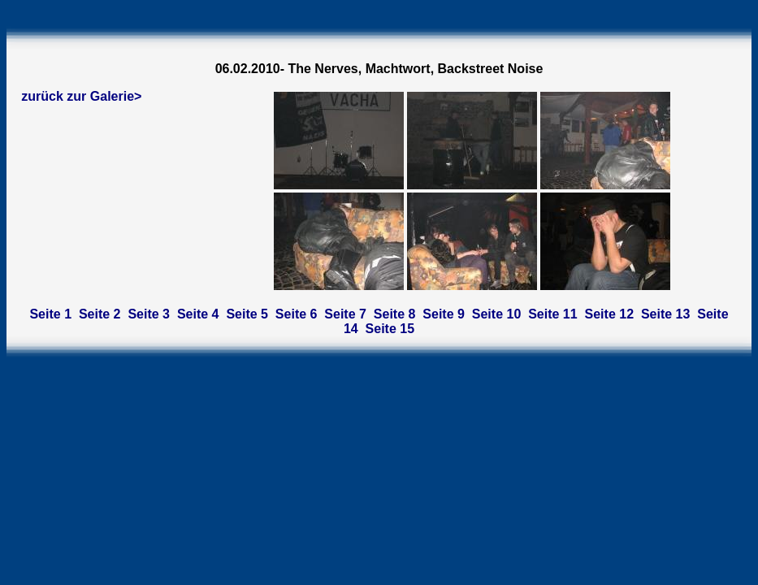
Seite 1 (50, 314)
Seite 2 (100, 314)
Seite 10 (496, 314)
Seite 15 (390, 329)
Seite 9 (443, 314)
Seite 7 (345, 314)
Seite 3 (149, 314)
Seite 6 (296, 314)
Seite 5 (247, 314)
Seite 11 (552, 314)
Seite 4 (198, 314)
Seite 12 (609, 314)
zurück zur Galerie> (81, 96)
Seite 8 (395, 314)
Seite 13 (665, 314)
